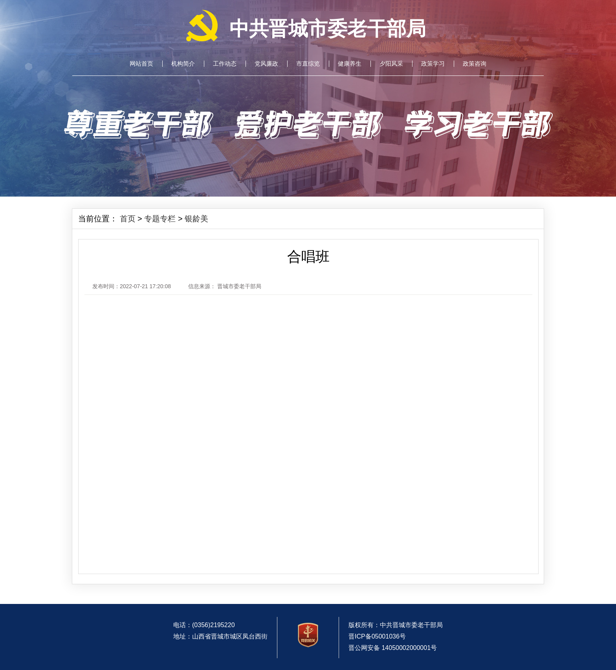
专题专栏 (160, 218)
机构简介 (183, 64)
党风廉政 (266, 64)
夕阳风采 (391, 64)
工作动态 (224, 64)
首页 (128, 218)
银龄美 (196, 218)
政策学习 (433, 64)
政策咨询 (474, 64)
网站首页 (141, 64)
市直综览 (308, 64)
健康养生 (349, 64)
